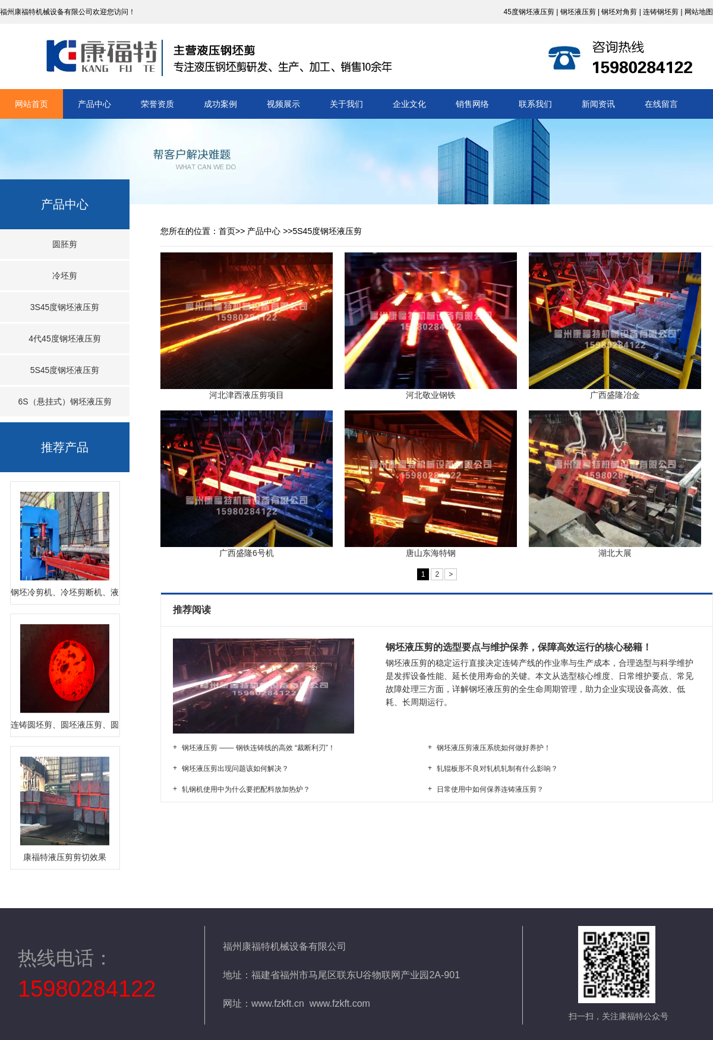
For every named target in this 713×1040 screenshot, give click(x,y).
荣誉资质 (157, 104)
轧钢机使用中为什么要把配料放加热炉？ (246, 789)
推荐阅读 (193, 610)
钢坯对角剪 (619, 12)
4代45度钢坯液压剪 (64, 338)
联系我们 (535, 104)
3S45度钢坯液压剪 (65, 307)
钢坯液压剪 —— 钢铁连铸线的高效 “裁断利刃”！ (258, 748)
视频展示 (283, 104)
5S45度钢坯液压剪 (65, 370)
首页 (227, 231)
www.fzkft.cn (277, 1003)
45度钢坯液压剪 (528, 12)
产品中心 (94, 104)
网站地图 (698, 12)
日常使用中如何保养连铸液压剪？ (490, 789)
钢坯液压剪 (578, 12)
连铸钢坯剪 (661, 12)
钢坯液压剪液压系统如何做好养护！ (494, 748)
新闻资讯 (598, 104)
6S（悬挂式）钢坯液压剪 (64, 401)
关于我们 (346, 104)
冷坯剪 (64, 275)
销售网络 (472, 104)
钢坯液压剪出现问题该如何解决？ (235, 768)
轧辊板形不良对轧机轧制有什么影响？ (497, 768)
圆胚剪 (64, 244)
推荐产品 (65, 447)
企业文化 (409, 104)
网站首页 (31, 104)
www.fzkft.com (340, 1003)
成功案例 (220, 104)
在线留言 (661, 104)
